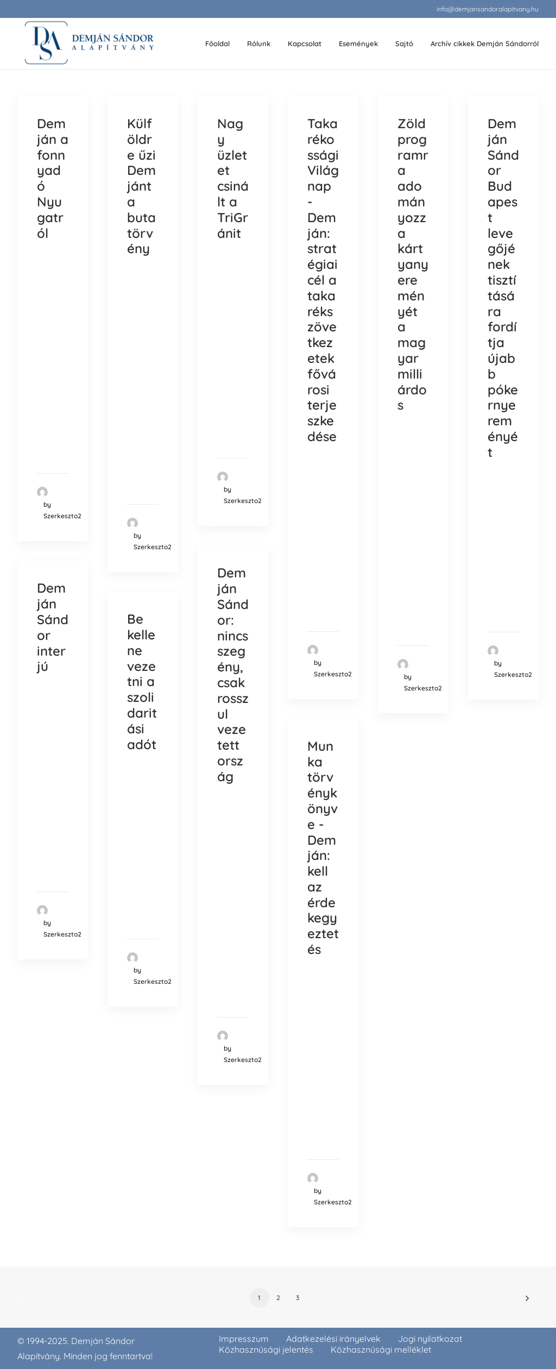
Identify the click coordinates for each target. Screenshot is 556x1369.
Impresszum (244, 1338)
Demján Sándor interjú (52, 627)
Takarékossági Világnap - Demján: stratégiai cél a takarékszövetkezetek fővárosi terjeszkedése (323, 279)
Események (358, 43)
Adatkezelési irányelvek (333, 1338)
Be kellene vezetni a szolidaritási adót (142, 681)
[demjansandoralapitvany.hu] (88, 44)
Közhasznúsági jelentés (266, 1349)
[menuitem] (488, 9)
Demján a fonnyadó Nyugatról (52, 178)
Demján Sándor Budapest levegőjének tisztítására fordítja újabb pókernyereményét (503, 287)
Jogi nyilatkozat (430, 1338)
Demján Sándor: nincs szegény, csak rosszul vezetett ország (233, 674)
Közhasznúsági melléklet (381, 1349)
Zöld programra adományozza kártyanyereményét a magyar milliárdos (412, 264)
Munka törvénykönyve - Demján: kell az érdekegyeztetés (323, 847)
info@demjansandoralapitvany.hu (488, 9)
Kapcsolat (304, 43)
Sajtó (404, 43)
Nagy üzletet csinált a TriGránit (233, 178)
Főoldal (217, 43)
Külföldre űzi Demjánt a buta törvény (141, 185)
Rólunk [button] (258, 43)
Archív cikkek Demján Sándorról (485, 43)
